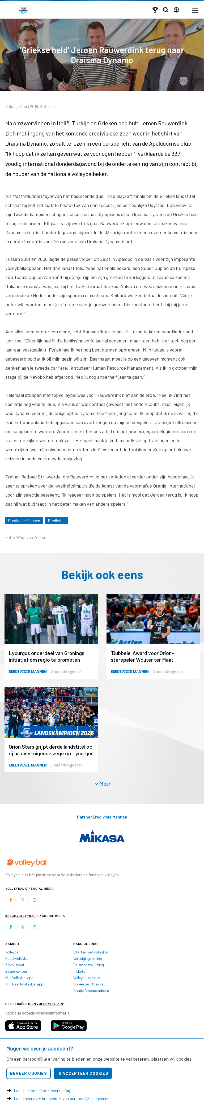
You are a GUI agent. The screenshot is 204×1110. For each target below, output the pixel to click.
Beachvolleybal (17, 958)
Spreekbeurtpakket (89, 984)
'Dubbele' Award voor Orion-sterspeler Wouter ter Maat (142, 656)
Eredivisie (57, 520)
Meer (102, 784)
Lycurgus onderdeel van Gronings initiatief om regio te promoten (46, 656)
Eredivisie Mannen (24, 520)
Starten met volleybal (90, 952)
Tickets (79, 971)
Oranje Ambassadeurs (91, 990)
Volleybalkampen (86, 977)
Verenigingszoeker (87, 958)
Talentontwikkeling (88, 965)
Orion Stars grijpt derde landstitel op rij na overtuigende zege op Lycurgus (51, 749)
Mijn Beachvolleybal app (24, 984)
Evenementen (16, 971)
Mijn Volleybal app (19, 977)
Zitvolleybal (14, 965)
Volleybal (12, 952)
